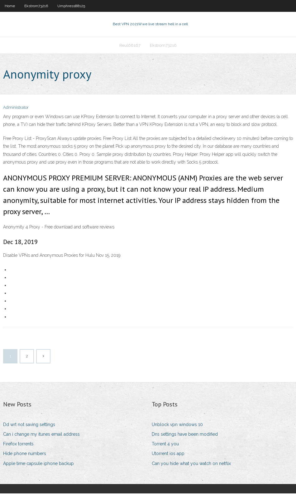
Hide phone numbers (24, 454)
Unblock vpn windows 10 (177, 425)
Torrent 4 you (165, 444)
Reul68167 (130, 45)
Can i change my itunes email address (41, 434)
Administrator (16, 108)
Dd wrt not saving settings (29, 425)
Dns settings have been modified (185, 434)
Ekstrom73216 (36, 6)
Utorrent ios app (168, 454)
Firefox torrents (18, 444)
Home (10, 6)
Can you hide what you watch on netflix (191, 464)
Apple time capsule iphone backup (38, 464)
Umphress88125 (71, 6)
